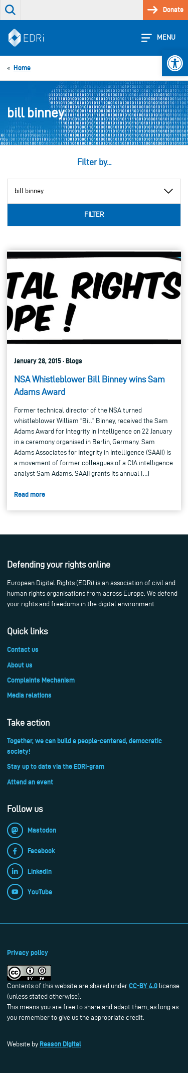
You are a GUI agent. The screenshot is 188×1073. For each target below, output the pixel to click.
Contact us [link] (23, 649)
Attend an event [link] (30, 782)
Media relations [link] (29, 695)
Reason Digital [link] (60, 1044)
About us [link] (20, 665)
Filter (94, 214)
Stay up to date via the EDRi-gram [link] (55, 766)
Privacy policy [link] (27, 953)
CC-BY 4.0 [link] (143, 986)
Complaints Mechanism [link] (41, 680)
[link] (175, 63)
